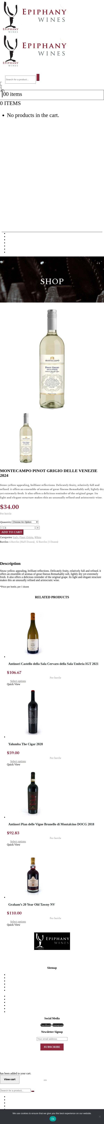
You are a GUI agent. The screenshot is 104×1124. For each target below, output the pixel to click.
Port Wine (12, 245)
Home (55, 974)
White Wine (13, 236)
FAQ (55, 980)
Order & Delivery (55, 977)
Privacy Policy (55, 987)
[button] (9, 72)
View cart (31, 103)
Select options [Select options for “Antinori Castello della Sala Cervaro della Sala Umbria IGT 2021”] (18, 681)
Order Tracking (55, 990)
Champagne (13, 239)
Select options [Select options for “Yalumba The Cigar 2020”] (18, 761)
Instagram (57, 1025)
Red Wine (12, 233)
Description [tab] (13, 548)
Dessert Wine (14, 242)
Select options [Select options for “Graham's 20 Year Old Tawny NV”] (18, 921)
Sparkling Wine (15, 252)
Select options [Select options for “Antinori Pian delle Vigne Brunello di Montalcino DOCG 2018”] (18, 841)
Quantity (5, 522)
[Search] (38, 77)
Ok (52, 1119)
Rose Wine (13, 248)
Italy (15, 537)
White (37, 537)
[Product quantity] (19, 528)
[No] (99, 1116)
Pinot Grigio (26, 537)
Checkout (32, 1079)
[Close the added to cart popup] (45, 1080)
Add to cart (11, 532)
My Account (55, 983)
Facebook (46, 1025)
